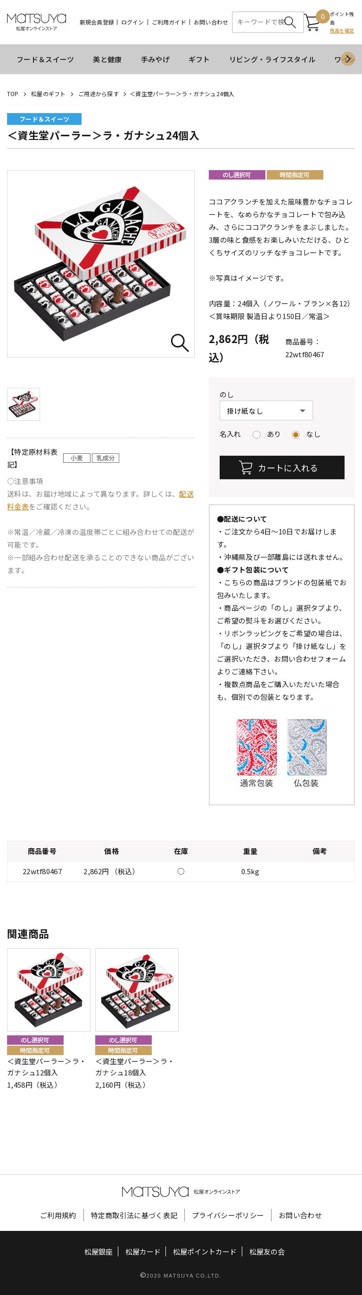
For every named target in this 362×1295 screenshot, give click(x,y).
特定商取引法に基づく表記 (134, 1215)
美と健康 (107, 59)
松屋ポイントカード (205, 1251)
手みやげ (155, 59)
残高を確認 (342, 30)
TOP (13, 94)
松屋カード (143, 1251)
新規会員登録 (97, 22)
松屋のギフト (48, 94)
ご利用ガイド (169, 22)
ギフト (199, 59)
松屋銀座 (98, 1251)
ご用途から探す (98, 94)
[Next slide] (348, 59)
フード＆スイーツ (45, 59)
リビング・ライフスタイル (272, 59)
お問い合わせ (211, 22)
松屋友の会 (267, 1251)
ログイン (132, 22)
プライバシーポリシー (228, 1215)
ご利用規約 (58, 1215)
